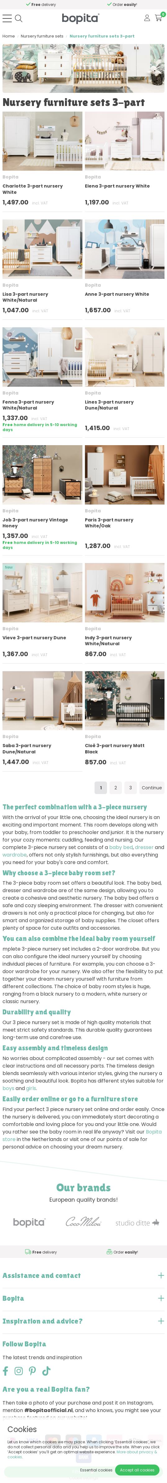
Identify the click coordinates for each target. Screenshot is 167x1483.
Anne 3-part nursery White (117, 294)
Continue (152, 788)
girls (31, 1088)
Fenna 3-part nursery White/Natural (28, 405)
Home (8, 36)
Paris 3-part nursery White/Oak (109, 523)
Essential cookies (96, 1470)
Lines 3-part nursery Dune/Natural (109, 405)
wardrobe (14, 854)
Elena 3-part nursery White (117, 186)
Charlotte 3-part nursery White (32, 189)
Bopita (10, 177)
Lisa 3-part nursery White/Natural (25, 297)
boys (8, 1088)
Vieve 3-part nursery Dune (34, 638)
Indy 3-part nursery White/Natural (108, 641)
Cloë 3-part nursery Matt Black (115, 748)
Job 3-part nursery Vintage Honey (35, 523)
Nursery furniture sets (42, 36)
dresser (144, 847)
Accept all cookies (137, 1470)
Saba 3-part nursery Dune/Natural (26, 748)
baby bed (121, 847)
